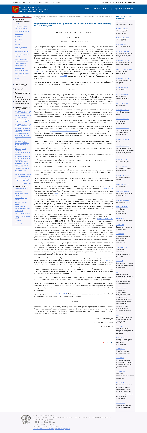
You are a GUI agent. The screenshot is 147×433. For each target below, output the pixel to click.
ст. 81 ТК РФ (119, 261)
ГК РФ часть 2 (19, 36)
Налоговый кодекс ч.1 (21, 70)
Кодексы (96, 9)
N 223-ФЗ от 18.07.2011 (122, 146)
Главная (88, 9)
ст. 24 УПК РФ (120, 358)
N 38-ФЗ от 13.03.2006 (122, 87)
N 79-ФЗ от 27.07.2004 (122, 51)
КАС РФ (17, 56)
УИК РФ (17, 81)
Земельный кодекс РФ (22, 54)
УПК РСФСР (18, 223)
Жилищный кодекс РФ (22, 51)
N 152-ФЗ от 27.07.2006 (122, 175)
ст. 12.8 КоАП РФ (121, 288)
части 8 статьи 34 (105, 219)
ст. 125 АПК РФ (120, 403)
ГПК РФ (17, 44)
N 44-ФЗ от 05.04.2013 (122, 184)
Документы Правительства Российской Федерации (22, 97)
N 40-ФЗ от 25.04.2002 (122, 38)
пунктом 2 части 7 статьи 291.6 (64, 131)
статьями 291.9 (54, 294)
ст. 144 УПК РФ (120, 337)
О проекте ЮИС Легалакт (33, 2)
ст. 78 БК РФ (119, 272)
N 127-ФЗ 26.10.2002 (121, 166)
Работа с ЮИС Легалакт (53, 2)
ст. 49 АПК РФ (120, 382)
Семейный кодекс (20, 76)
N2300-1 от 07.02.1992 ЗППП (124, 69)
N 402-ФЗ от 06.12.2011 (122, 110)
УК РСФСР (18, 220)
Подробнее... (26, 183)
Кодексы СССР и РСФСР (22, 186)
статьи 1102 (57, 193)
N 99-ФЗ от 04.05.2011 (122, 128)
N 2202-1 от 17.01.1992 (122, 159)
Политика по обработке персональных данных (51, 429)
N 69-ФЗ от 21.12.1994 (122, 28)
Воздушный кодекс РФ (22, 31)
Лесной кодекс (19, 68)
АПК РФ (17, 23)
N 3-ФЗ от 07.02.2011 (122, 103)
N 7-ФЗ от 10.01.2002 (122, 94)
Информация (17, 2)
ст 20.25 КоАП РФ (121, 247)
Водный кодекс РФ (21, 28)
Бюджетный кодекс (21, 26)
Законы (105, 9)
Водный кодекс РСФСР (22, 188)
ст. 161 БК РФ (119, 315)
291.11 (65, 294)
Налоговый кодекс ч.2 (22, 73)
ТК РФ (17, 78)
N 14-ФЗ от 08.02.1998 (122, 139)
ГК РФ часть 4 (19, 42)
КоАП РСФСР (19, 211)
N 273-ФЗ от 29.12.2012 (122, 44)
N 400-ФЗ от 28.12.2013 (122, 22)
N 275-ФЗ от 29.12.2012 (122, 60)
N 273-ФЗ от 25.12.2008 (122, 78)
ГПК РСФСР (18, 191)
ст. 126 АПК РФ (120, 371)
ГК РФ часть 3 (19, 39)
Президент (115, 9)
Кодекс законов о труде (22, 213)
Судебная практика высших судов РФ (48, 16)
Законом (108, 260)
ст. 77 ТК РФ (119, 326)
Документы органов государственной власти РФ (22, 103)
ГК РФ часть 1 (19, 34)
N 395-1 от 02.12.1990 (122, 207)
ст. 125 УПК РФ (120, 349)
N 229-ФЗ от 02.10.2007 (122, 191)
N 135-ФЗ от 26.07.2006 (122, 119)
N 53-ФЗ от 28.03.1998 (122, 200)
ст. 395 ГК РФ (120, 234)
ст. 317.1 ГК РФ (120, 225)
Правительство (128, 9)
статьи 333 (38, 71)
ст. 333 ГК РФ (120, 218)
